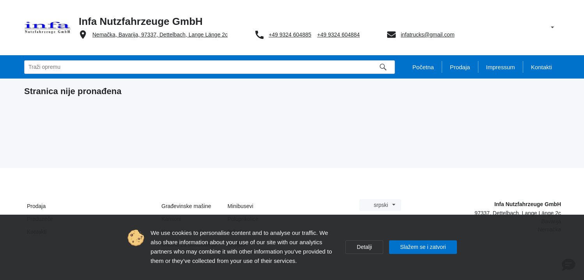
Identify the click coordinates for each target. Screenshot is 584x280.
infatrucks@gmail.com (428, 35)
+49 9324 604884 (338, 35)
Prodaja (36, 206)
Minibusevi (240, 206)
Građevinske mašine (186, 206)
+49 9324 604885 (290, 35)
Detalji (364, 247)
